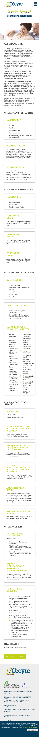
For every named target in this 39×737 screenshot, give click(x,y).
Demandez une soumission (19, 16)
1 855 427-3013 (25, 12)
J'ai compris (32, 730)
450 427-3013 (13, 12)
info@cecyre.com (10, 706)
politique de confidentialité (29, 727)
